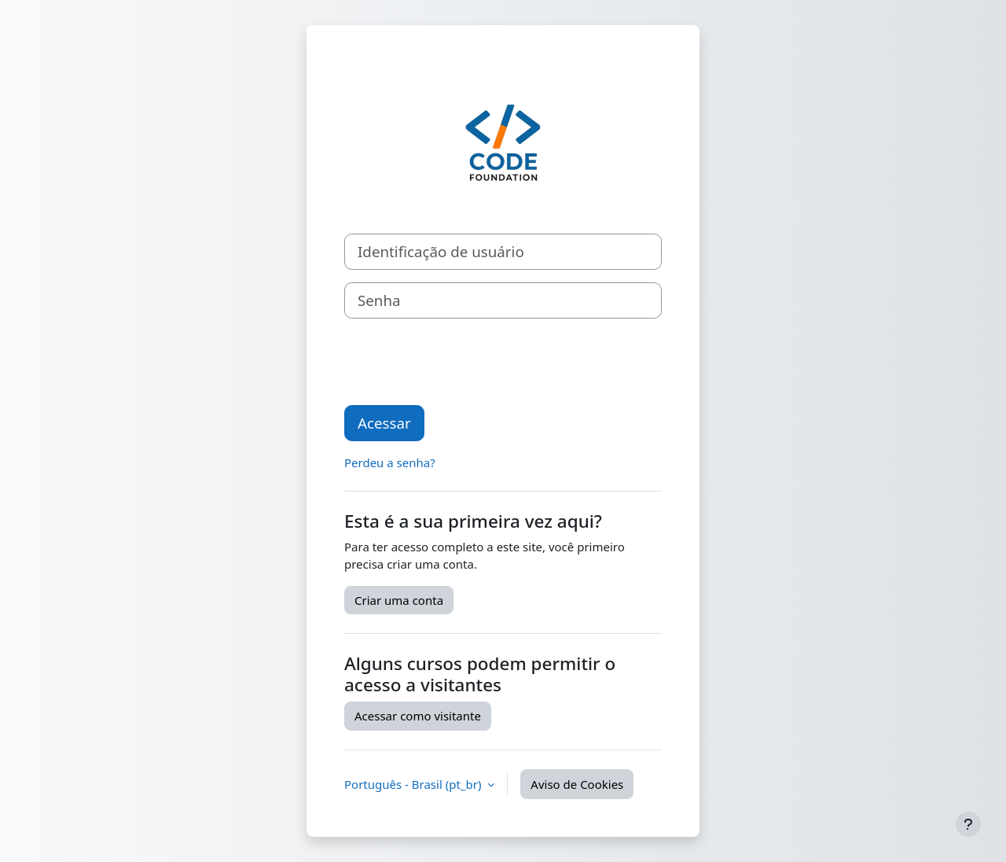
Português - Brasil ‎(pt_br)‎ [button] (414, 784)
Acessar (384, 423)
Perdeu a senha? (389, 462)
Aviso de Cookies (577, 784)
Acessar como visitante (417, 716)
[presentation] (463, 361)
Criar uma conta (398, 600)
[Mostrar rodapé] (968, 824)
